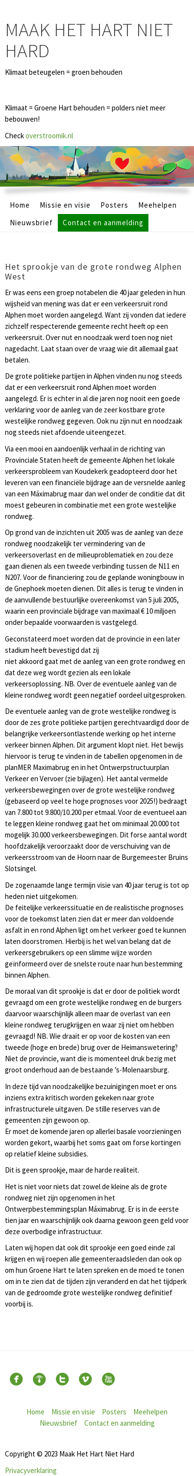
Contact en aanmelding (103, 222)
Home (20, 205)
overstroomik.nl (49, 135)
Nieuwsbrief (31, 222)
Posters (114, 205)
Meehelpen (157, 205)
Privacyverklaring (31, 1470)
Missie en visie (65, 205)
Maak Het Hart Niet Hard (89, 40)
